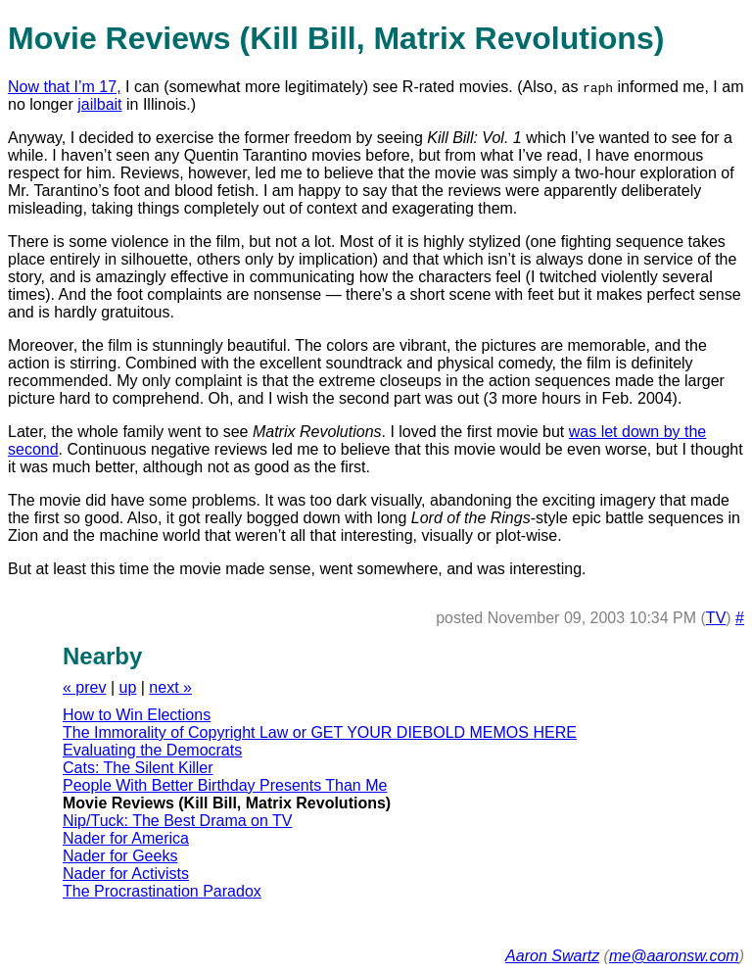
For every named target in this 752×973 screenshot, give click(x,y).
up (128, 687)
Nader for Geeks (120, 856)
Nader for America (126, 838)
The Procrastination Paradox (162, 891)
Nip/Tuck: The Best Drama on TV (177, 820)
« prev (84, 687)
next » (170, 687)
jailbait (99, 104)
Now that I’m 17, (64, 86)
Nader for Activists (126, 873)
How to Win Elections (137, 714)
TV (716, 617)
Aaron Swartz (552, 956)
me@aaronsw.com (674, 956)
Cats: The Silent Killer (138, 767)
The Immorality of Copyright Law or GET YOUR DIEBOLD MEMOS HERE (320, 732)
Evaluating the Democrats (152, 750)
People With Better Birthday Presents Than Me (225, 785)
